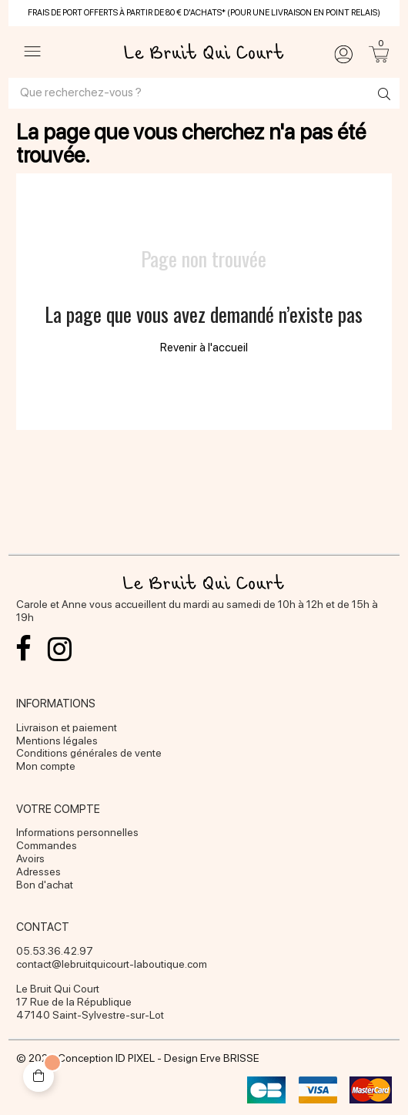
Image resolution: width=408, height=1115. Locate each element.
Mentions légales (57, 740)
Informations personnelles (77, 832)
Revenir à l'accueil (204, 347)
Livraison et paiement (66, 727)
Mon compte (45, 766)
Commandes (46, 845)
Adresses (38, 871)
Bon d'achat (44, 884)
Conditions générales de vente (89, 753)
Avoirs (30, 858)
